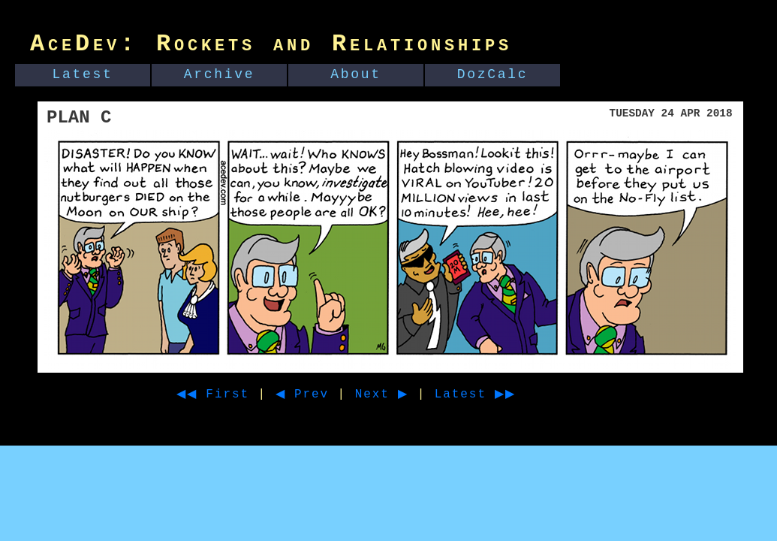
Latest (83, 74)
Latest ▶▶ (502, 394)
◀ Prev (315, 394)
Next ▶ (400, 394)
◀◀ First (218, 394)
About (355, 74)
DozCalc (493, 74)
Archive (219, 74)
